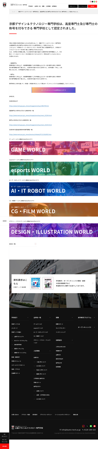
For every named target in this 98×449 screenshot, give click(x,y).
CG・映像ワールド (39, 344)
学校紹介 (30, 6)
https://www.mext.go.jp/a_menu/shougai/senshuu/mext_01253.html (33, 132)
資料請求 (92, 6)
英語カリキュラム (19, 357)
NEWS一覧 (23, 253)
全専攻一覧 (38, 6)
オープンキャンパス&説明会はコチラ (53, 95)
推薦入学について (41, 382)
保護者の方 (59, 359)
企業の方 (58, 363)
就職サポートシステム (20, 361)
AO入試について (40, 374)
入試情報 (48, 6)
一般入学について (41, 370)
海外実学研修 (17, 353)
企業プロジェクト (19, 345)
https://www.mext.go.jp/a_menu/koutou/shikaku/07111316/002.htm (33, 142)
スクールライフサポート (18, 373)
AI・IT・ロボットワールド (41, 340)
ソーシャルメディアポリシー (62, 423)
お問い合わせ (15, 423)
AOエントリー (73, 6)
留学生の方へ (37, 395)
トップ (13, 11)
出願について (40, 399)
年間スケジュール (16, 369)
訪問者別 (54, 6)
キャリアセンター (60, 336)
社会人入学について (41, 378)
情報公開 (75, 423)
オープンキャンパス (83, 6)
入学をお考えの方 (60, 355)
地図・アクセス (16, 377)
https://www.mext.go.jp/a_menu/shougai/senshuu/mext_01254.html (33, 122)
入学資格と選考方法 (39, 387)
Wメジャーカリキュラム (20, 349)
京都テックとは (16, 332)
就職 (43, 6)
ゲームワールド (38, 332)
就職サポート (59, 332)
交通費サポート (16, 381)
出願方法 (36, 366)
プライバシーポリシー (46, 423)
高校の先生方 (59, 367)
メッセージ (15, 336)
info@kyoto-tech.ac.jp (63, 438)
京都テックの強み (16, 340)
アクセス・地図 (25, 423)
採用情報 (58, 375)
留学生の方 (59, 371)
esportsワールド (38, 336)
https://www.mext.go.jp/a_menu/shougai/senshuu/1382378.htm (31, 112)
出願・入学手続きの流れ (43, 403)
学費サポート (37, 391)
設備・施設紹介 (16, 365)
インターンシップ (60, 340)
